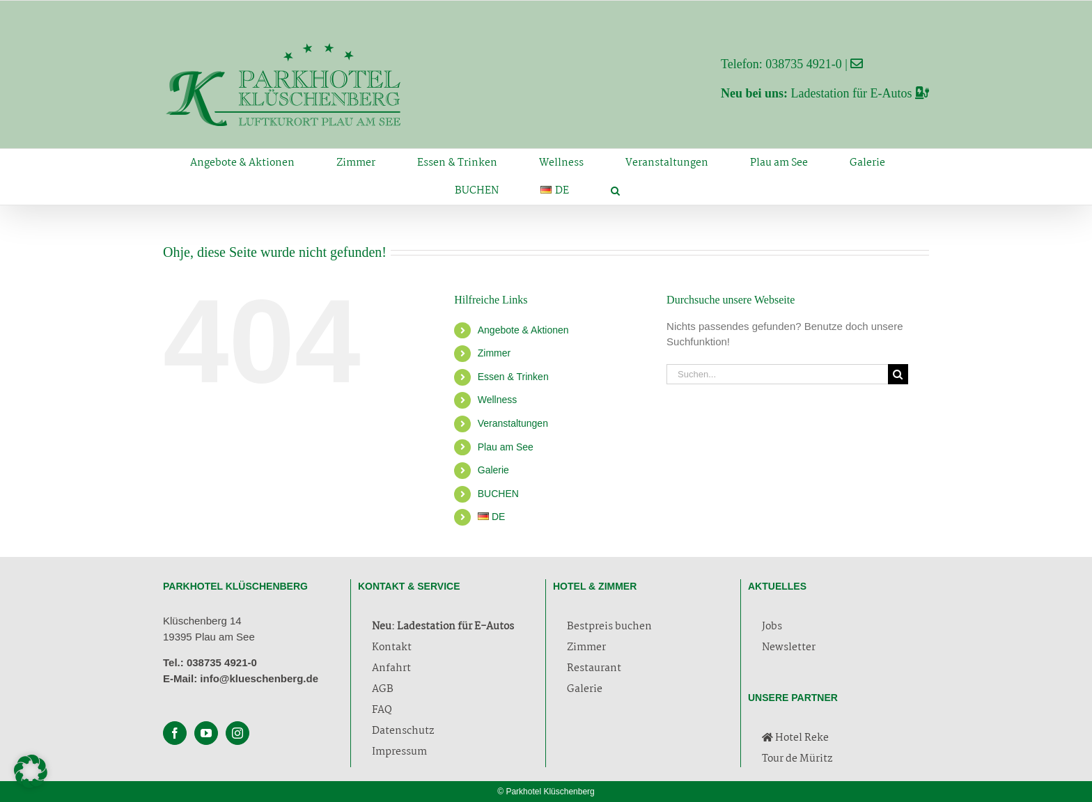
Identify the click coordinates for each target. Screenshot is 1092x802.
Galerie (493, 469)
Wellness (497, 399)
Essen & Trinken (513, 376)
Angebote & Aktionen (523, 330)
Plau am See (505, 447)
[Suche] (898, 374)
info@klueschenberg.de (259, 678)
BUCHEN (498, 493)
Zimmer (494, 353)
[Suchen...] (777, 374)
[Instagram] (237, 733)
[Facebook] (175, 733)
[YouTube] (206, 733)
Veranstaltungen (513, 423)
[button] (615, 191)
